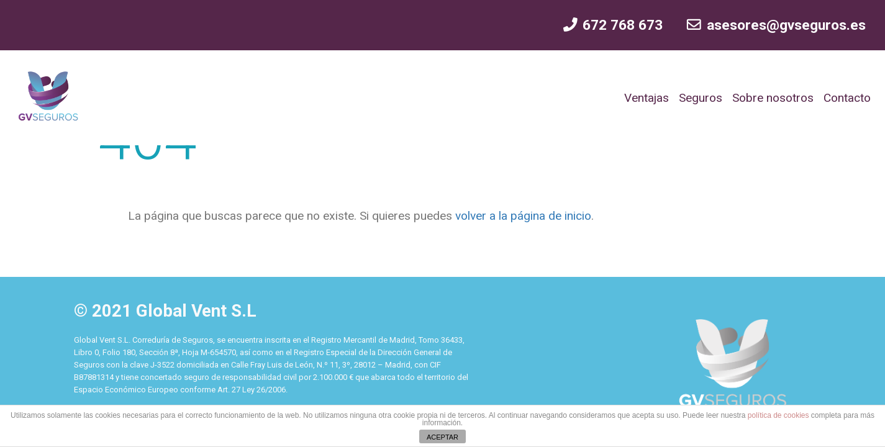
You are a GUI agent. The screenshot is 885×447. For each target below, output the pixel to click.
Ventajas (646, 98)
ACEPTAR (442, 437)
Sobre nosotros (773, 98)
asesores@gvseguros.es (775, 25)
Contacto (847, 98)
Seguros (700, 98)
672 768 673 (612, 25)
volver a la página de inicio (521, 216)
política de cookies (778, 415)
